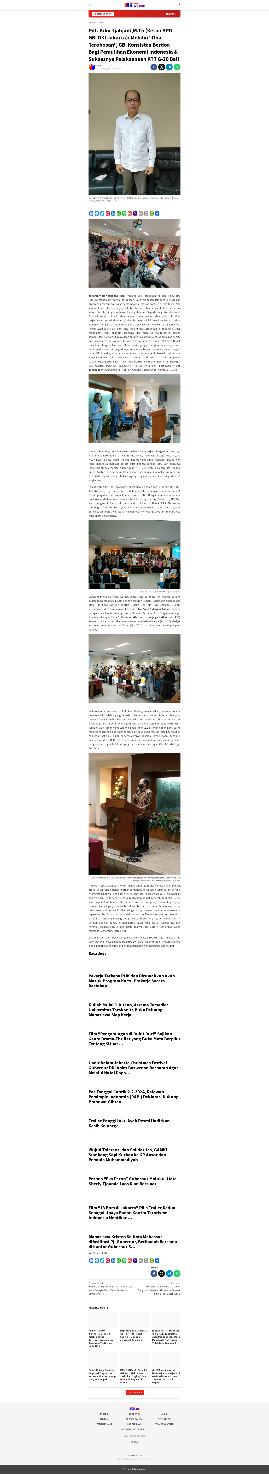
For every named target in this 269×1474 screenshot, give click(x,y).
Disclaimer (164, 1419)
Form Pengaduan (164, 1424)
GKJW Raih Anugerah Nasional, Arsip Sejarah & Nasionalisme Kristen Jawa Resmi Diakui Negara (166, 1376)
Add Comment (134, 1392)
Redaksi (104, 1419)
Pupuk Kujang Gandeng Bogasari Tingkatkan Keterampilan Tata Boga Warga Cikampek (102, 1375)
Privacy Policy (134, 1419)
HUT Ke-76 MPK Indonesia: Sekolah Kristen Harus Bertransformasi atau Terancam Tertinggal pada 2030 (101, 1338)
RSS (134, 1441)
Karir (164, 1414)
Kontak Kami (134, 1424)
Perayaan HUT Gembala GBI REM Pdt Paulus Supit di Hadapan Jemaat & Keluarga (133, 1335)
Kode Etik (134, 1414)
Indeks (104, 1414)
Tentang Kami (104, 1424)
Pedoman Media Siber (134, 1429)
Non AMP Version (135, 1455)
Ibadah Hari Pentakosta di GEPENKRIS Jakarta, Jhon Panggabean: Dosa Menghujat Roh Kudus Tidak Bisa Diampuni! (166, 1337)
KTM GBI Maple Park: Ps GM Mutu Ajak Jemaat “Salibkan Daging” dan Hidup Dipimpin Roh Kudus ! (133, 1376)
